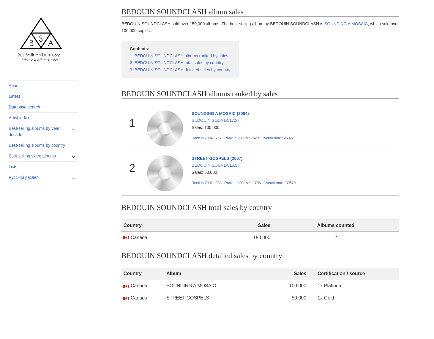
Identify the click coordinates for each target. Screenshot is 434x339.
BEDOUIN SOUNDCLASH (216, 120)
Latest (14, 96)
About (14, 85)
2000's (236, 138)
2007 (202, 183)
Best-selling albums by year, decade (34, 131)
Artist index (19, 117)
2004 (202, 138)
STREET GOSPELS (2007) (217, 158)
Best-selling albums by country (37, 145)
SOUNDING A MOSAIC (346, 23)
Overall (271, 138)
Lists (13, 166)
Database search (24, 107)
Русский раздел (24, 177)
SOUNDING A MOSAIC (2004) (220, 113)
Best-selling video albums (32, 156)
